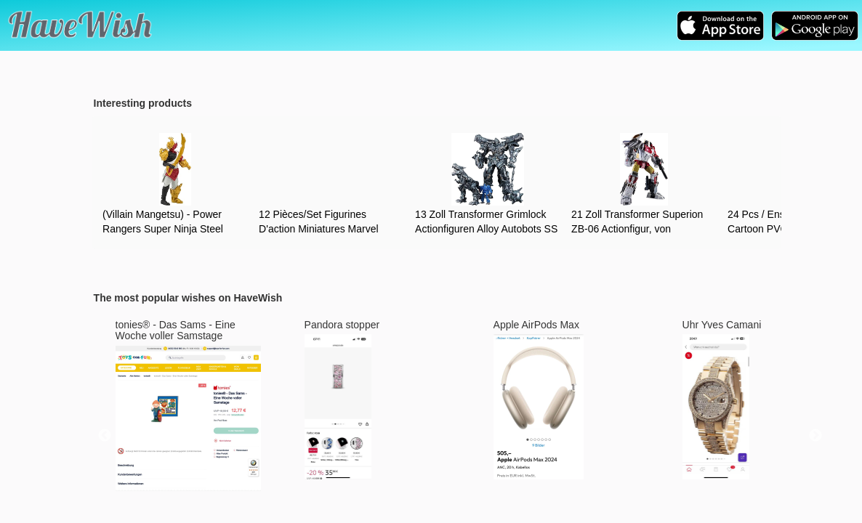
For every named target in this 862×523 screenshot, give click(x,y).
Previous (104, 436)
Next (815, 436)
